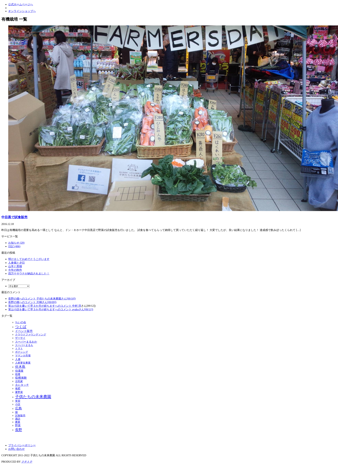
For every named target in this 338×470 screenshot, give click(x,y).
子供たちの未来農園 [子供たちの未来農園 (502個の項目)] (33, 397)
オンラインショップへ (22, 11)
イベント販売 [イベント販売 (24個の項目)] (24, 331)
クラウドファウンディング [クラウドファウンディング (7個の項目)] (30, 334)
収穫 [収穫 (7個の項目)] (17, 374)
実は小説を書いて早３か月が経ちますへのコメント (40, 305)
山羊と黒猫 (15, 266)
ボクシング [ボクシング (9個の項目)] (21, 351)
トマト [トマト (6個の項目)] (19, 348)
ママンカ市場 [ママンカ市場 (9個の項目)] (23, 355)
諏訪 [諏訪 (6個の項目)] (17, 418)
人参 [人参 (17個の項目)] (18, 359)
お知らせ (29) (16, 242)
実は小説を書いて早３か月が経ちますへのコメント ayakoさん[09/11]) (50, 309)
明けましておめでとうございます (28, 259)
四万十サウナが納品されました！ (28, 273)
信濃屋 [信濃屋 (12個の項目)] (19, 370)
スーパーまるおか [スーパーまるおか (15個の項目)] (26, 341)
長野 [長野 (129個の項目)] (18, 430)
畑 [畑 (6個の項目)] (16, 412)
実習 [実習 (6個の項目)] (17, 401)
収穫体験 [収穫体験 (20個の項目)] (21, 377)
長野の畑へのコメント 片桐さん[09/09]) (32, 302)
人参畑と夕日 (16, 262)
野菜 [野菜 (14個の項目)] (18, 425)
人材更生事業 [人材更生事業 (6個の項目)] (23, 362)
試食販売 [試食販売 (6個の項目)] (20, 415)
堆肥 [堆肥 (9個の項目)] (17, 388)
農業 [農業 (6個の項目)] (17, 422)
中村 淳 (76, 305)
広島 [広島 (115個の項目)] (18, 408)
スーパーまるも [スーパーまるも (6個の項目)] (24, 345)
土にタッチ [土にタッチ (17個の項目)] (22, 384)
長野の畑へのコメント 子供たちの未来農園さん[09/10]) (42, 298)
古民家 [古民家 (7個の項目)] (19, 381)
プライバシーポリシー (22, 445)
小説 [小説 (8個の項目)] (17, 404)
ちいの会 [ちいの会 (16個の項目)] (20, 322)
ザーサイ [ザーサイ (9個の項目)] (20, 337)
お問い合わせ (16, 448)
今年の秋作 (15, 269)
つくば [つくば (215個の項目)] (20, 327)
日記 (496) (14, 246)
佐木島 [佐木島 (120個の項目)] (20, 367)
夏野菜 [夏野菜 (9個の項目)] (19, 392)
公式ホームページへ (20, 4)
